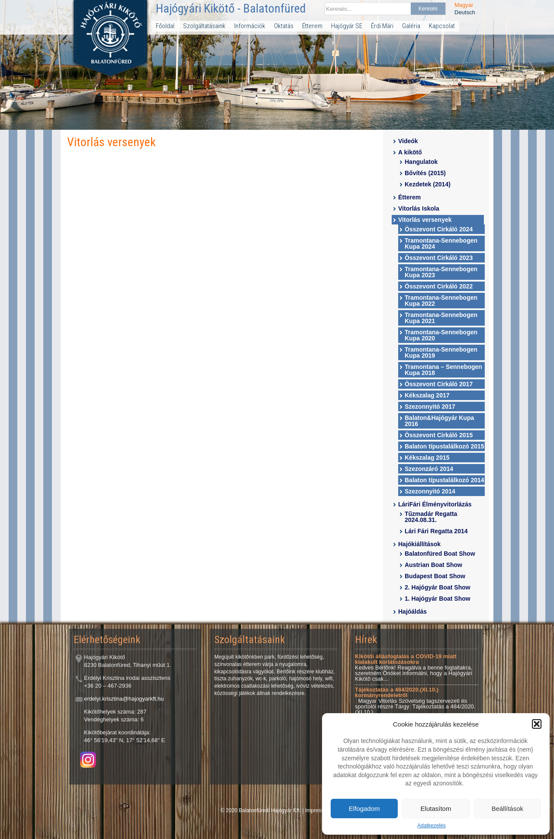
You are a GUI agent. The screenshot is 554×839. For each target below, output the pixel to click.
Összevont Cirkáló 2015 (439, 435)
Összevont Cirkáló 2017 (439, 384)
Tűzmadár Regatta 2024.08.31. (431, 516)
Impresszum (319, 810)
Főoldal (165, 26)
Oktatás (283, 26)
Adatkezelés (431, 826)
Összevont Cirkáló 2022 (439, 286)
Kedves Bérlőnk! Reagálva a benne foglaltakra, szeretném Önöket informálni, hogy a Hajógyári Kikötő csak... (413, 667)
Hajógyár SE (346, 26)
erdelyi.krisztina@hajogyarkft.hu (124, 698)
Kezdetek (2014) (428, 184)
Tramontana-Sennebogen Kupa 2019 (441, 352)
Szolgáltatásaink (204, 26)
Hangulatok (421, 161)
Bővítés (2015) (425, 173)
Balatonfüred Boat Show (440, 553)
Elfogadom (364, 808)
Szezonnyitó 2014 (430, 491)
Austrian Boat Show (433, 564)
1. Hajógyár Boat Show (437, 598)
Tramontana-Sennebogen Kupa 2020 (441, 335)
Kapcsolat (442, 26)
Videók (408, 141)
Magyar (463, 5)
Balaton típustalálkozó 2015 (444, 446)
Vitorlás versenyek (425, 219)
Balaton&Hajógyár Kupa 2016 (439, 420)
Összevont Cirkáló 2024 (439, 229)
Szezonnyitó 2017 (430, 406)
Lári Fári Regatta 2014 (436, 531)
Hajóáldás (412, 611)
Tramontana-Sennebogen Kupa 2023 (441, 272)
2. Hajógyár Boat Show (437, 587)
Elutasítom (436, 808)
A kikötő (410, 152)
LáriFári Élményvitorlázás (435, 504)
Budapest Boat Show (435, 576)
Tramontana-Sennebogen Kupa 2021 (441, 317)
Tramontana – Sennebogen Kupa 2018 (443, 369)
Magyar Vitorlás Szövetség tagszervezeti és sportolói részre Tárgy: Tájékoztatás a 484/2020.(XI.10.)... (415, 700)
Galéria (411, 26)
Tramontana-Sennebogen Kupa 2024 (441, 243)
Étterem (312, 26)
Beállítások (507, 808)
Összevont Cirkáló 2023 (439, 257)
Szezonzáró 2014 (429, 468)
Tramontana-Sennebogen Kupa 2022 (441, 300)
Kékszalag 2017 (427, 395)
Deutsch (464, 12)
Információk (249, 26)
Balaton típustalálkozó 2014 (444, 480)
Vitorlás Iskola (418, 208)
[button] (536, 724)
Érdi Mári (382, 26)
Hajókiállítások (419, 544)
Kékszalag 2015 (427, 457)
